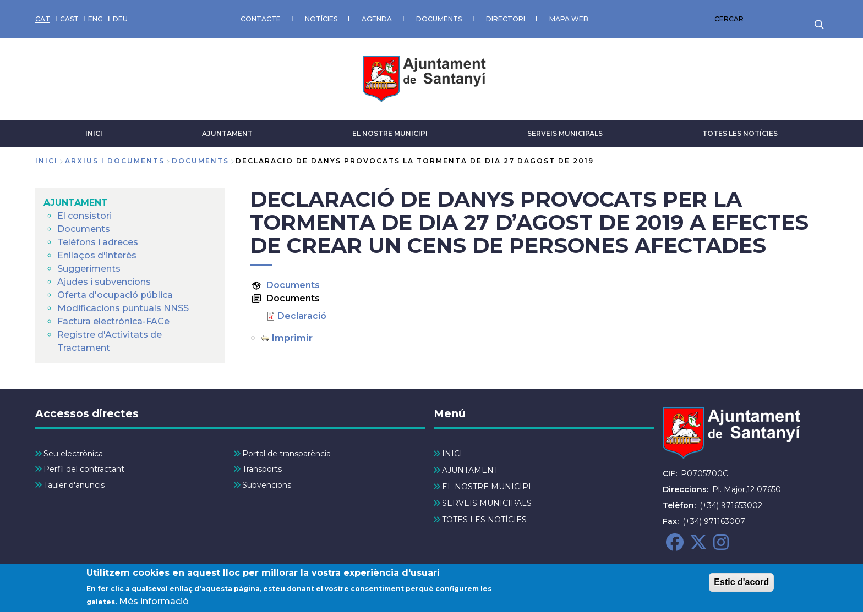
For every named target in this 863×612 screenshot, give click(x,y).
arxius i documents (115, 161)
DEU (120, 19)
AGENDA (377, 19)
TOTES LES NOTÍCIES (740, 133)
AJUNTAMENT (227, 133)
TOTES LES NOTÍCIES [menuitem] (484, 519)
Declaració (301, 316)
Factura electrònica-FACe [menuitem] (113, 321)
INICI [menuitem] (452, 453)
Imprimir (292, 338)
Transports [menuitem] (262, 469)
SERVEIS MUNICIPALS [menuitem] (487, 503)
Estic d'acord (741, 586)
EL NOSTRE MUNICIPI (390, 133)
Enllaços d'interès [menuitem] (96, 255)
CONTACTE (261, 19)
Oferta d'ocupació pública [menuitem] (115, 295)
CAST (69, 19)
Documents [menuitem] (83, 229)
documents (200, 161)
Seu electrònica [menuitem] (73, 453)
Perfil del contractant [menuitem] (83, 469)
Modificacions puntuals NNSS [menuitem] (123, 308)
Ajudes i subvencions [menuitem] (104, 282)
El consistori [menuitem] (84, 216)
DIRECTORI (505, 19)
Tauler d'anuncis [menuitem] (74, 485)
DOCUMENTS (439, 19)
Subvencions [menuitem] (266, 485)
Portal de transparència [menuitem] (286, 453)
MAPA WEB (568, 19)
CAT (42, 19)
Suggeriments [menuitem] (89, 268)
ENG (95, 19)
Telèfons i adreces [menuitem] (97, 242)
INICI (93, 133)
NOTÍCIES (321, 19)
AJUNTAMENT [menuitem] (75, 202)
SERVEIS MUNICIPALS (565, 133)
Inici (46, 161)
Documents (293, 285)
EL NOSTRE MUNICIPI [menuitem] (486, 486)
